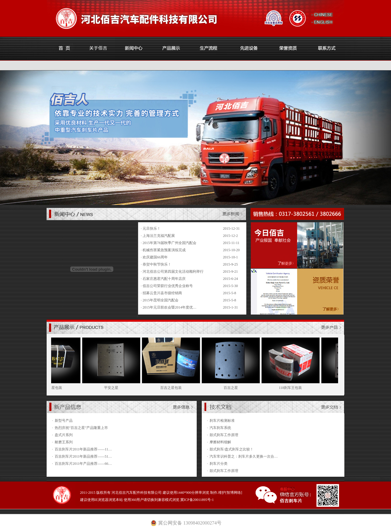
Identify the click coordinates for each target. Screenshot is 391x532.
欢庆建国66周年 (155, 257)
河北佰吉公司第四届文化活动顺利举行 (173, 271)
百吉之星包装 (175, 388)
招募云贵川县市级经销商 (162, 293)
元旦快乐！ (152, 228)
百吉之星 (235, 388)
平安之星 (116, 388)
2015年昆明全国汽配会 (160, 300)
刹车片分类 (218, 464)
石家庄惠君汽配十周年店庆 (164, 279)
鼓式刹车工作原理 (224, 435)
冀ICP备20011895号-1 (197, 500)
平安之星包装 (56, 388)
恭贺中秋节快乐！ (157, 264)
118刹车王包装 (295, 388)
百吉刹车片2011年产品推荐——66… (83, 464)
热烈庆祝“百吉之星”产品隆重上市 (81, 428)
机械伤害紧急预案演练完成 (164, 250)
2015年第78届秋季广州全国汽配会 (169, 243)
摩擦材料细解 (220, 442)
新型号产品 (64, 420)
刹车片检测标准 (222, 420)
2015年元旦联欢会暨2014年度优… (169, 307)
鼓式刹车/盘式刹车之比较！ (231, 449)
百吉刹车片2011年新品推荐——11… (83, 449)
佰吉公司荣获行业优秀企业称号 (168, 286)
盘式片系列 (64, 435)
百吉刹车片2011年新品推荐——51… (83, 456)
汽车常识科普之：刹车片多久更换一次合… (244, 456)
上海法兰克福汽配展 (159, 236)
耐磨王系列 (64, 442)
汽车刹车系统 (220, 428)
